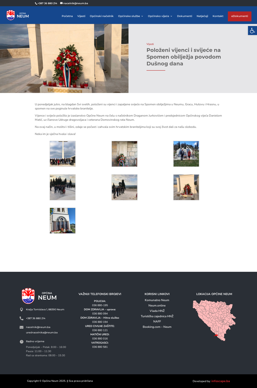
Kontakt (218, 16)
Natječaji (202, 16)
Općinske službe (129, 16)
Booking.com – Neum (157, 327)
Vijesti (81, 16)
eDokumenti (239, 17)
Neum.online (157, 306)
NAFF (157, 321)
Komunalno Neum (157, 300)
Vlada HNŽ (157, 311)
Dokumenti (184, 16)
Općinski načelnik (102, 16)
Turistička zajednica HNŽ (157, 316)
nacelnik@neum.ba (38, 327)
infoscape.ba (220, 381)
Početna (67, 16)
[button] (252, 30)
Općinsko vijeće (158, 16)
